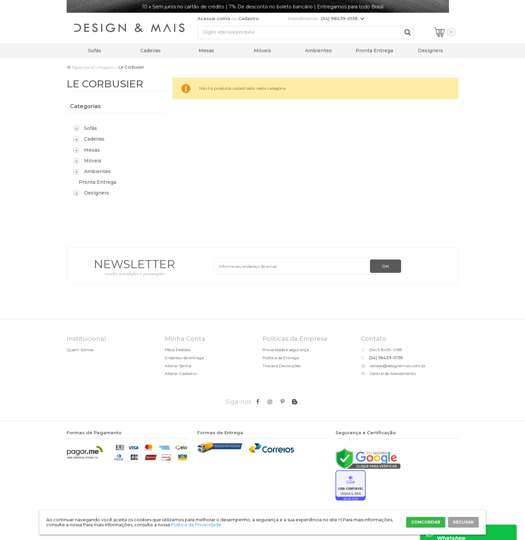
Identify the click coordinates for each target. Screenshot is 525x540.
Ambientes (318, 51)
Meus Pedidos (178, 349)
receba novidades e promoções (134, 274)
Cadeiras (150, 51)
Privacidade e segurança (285, 349)
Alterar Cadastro (181, 373)
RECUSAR (463, 522)
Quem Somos (80, 349)
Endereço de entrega (184, 357)
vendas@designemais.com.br (397, 365)
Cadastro (248, 18)
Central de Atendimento (392, 373)
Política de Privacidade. (196, 524)
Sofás (94, 51)
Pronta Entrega (374, 51)
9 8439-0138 (390, 349)
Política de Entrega (280, 357)
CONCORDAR (425, 522)
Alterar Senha (178, 365)
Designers (430, 51)
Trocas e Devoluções (281, 365)
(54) (373, 349)
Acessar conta (214, 18)
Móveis (262, 51)
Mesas (206, 51)
